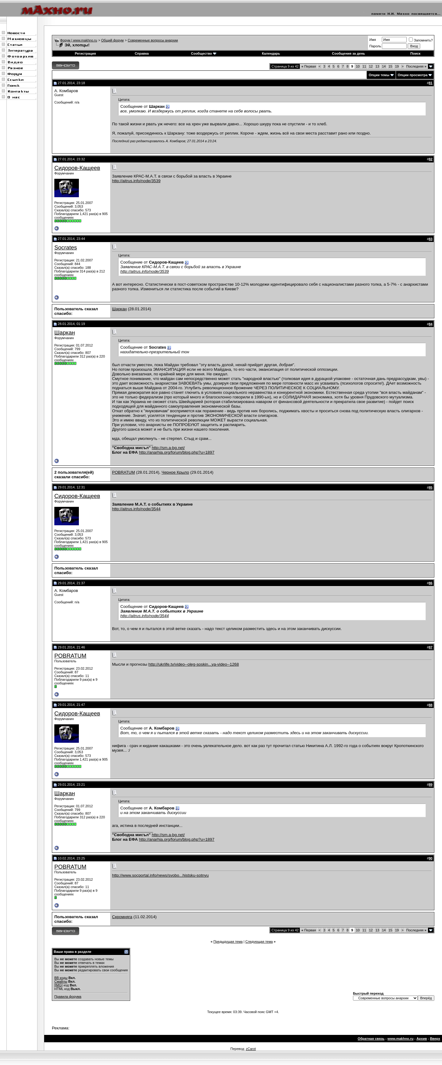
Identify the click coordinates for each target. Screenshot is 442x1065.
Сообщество (203, 53)
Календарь (271, 53)
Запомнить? (421, 40)
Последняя (416, 66)
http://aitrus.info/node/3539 (136, 180)
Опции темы (379, 75)
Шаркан (119, 309)
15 (390, 66)
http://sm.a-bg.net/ (168, 447)
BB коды (61, 978)
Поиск (415, 53)
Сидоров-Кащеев (77, 168)
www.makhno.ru (400, 1038)
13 (377, 66)
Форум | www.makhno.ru (78, 40)
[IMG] (58, 985)
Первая (308, 66)
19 (397, 66)
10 (357, 66)
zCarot (251, 1049)
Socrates (65, 247)
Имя (372, 39)
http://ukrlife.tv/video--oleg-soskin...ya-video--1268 (193, 664)
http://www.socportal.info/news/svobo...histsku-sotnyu (160, 875)
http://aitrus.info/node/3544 (136, 509)
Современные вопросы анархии (153, 40)
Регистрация (85, 53)
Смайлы (60, 981)
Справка (142, 53)
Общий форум (112, 40)
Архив (422, 1038)
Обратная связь (371, 1038)
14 (384, 66)
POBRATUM (123, 472)
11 (364, 66)
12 (371, 66)
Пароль (375, 46)
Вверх (435, 1038)
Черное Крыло (175, 472)
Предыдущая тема (227, 941)
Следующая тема (259, 941)
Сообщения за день (348, 53)
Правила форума (67, 996)
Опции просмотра (413, 75)
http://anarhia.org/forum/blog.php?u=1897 (177, 452)
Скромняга (122, 916)
